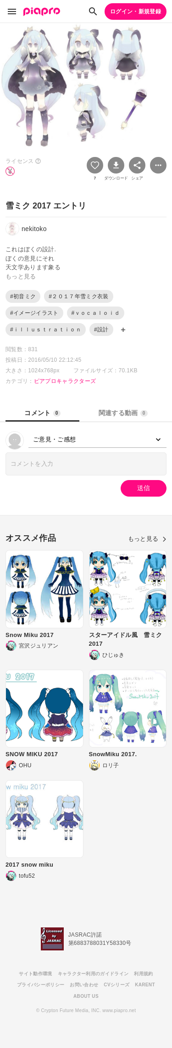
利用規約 (143, 973)
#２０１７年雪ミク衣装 (78, 296)
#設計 (101, 329)
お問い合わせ (84, 984)
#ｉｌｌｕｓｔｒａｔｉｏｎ (45, 329)
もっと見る (147, 538)
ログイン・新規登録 (135, 11)
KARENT (145, 984)
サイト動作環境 (35, 973)
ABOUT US (86, 996)
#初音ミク (23, 296)
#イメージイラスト (34, 313)
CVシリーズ (116, 984)
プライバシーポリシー (40, 984)
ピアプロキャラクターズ (65, 381)
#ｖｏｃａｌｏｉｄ (96, 313)
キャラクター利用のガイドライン (93, 973)
